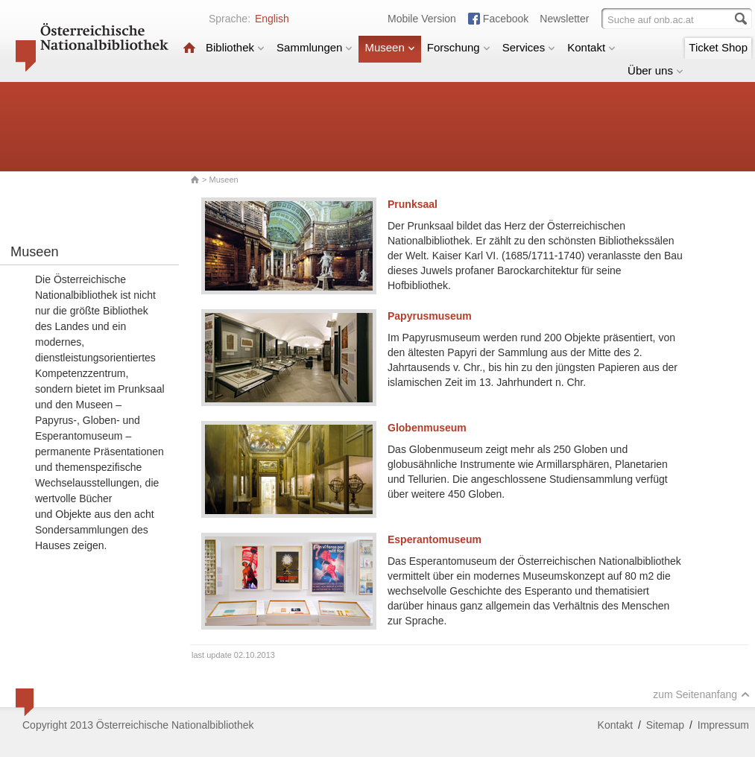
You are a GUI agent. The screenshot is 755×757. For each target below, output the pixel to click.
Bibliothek (235, 47)
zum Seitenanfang (701, 694)
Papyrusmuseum (430, 316)
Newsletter (564, 19)
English (272, 19)
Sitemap (665, 725)
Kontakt (591, 47)
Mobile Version (422, 19)
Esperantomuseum (434, 539)
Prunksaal (412, 204)
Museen (389, 47)
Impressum (723, 725)
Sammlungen (315, 47)
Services (529, 47)
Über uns (655, 70)
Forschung (458, 47)
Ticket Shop (718, 47)
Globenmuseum (427, 428)
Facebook (505, 19)
